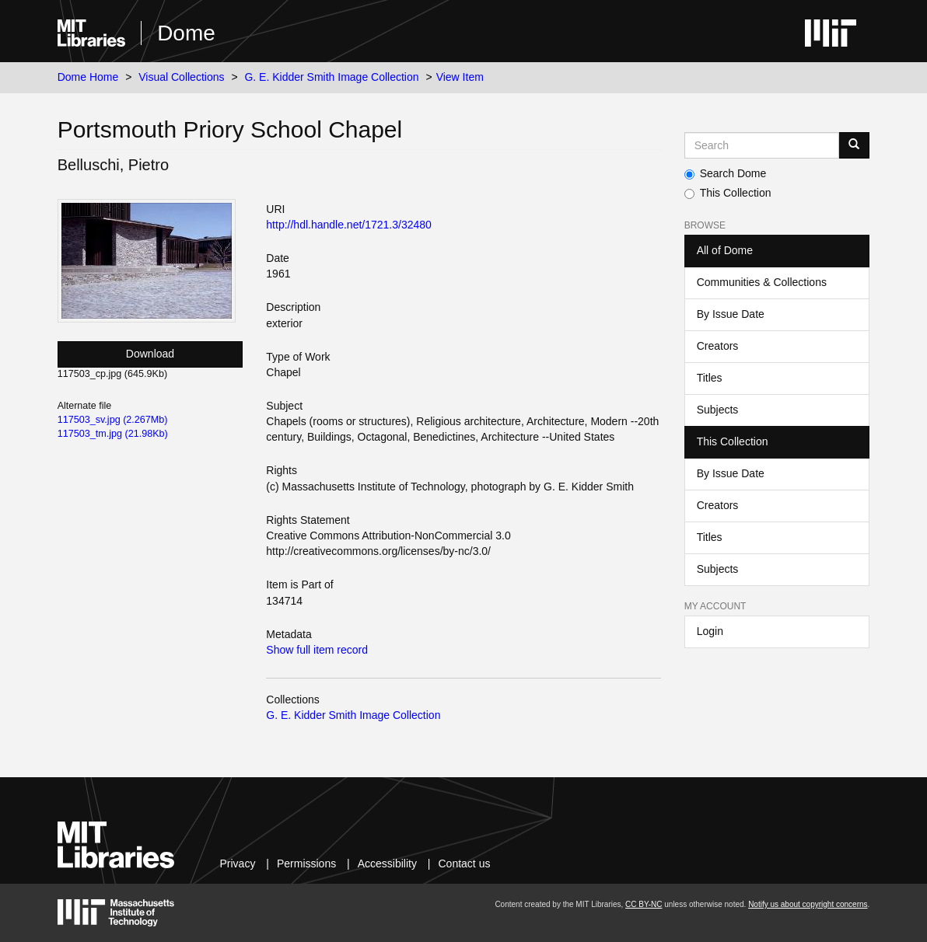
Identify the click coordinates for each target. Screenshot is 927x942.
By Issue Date (730, 314)
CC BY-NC (643, 904)
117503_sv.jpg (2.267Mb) (113, 419)
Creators (718, 346)
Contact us (465, 863)
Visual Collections (181, 77)
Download (150, 353)
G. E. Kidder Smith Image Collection (331, 77)
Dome (186, 33)
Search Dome (725, 173)
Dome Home (88, 77)
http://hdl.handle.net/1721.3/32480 (349, 224)
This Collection (727, 193)
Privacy (238, 863)
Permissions (306, 863)
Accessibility (387, 863)
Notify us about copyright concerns (807, 904)
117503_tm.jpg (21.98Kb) (113, 433)
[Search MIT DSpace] (762, 145)
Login (710, 631)
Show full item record (317, 650)
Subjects (718, 409)
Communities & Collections (762, 282)
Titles (709, 378)
